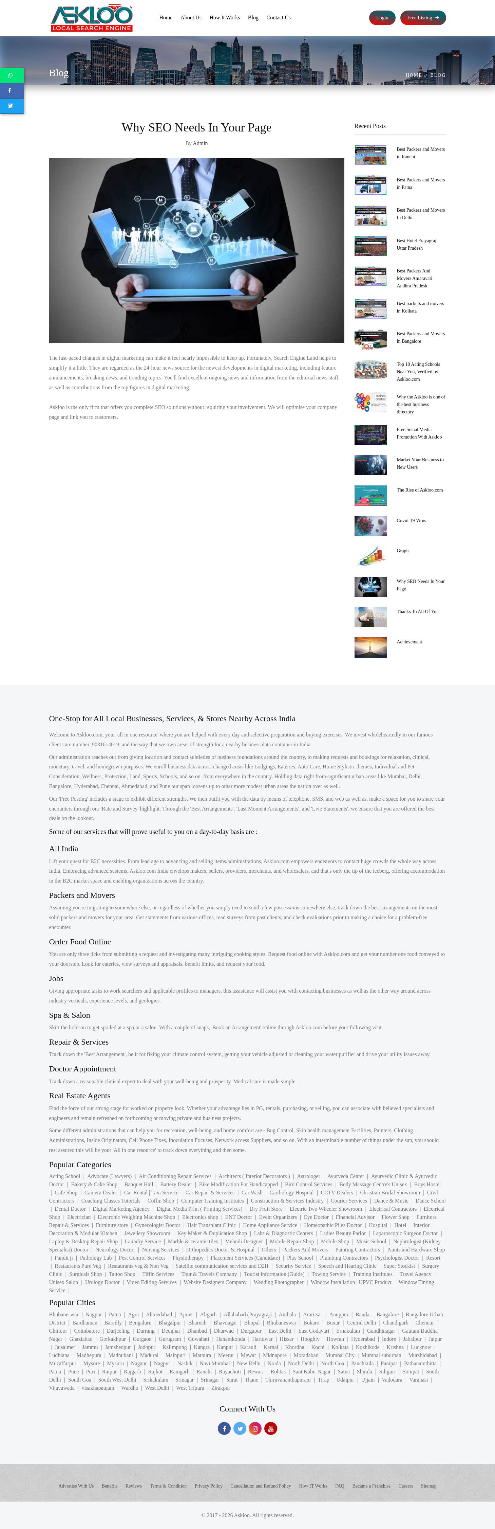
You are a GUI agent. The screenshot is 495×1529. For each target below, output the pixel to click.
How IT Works (313, 1486)
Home (166, 17)
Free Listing (423, 17)
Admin (200, 143)
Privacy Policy (209, 1486)
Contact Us (278, 17)
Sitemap (429, 1486)
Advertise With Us (76, 1486)
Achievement (409, 641)
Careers (406, 1486)
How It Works (224, 17)
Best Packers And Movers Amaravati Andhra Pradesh (415, 278)
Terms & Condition (168, 1486)
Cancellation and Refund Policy (260, 1486)
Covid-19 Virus (411, 520)
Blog (253, 17)
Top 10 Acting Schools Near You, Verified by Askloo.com (418, 372)
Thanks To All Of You (418, 611)
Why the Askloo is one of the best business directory (421, 404)
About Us (191, 17)
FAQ (339, 1486)
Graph (403, 550)
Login (382, 17)
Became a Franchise (371, 1486)
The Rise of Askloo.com (420, 490)
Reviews (134, 1486)
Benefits (110, 1486)
